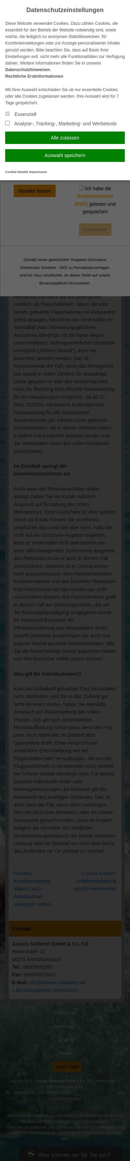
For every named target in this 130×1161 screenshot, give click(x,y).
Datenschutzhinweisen (27, 69)
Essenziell (20, 114)
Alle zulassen (65, 138)
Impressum (38, 172)
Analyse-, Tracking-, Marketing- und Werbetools (61, 123)
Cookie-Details (16, 172)
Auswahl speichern (65, 155)
